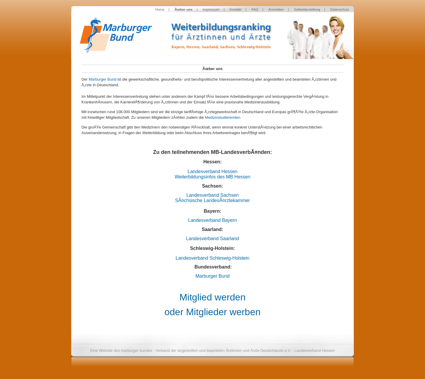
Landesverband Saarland (212, 238)
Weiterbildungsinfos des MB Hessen (213, 176)
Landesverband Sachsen (212, 195)
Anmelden (276, 9)
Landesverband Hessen (212, 171)
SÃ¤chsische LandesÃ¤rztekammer (212, 200)
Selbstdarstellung (307, 9)
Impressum (211, 9)
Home (159, 9)
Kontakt (235, 9)
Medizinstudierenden (222, 117)
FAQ (254, 9)
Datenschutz (339, 9)
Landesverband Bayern (212, 220)
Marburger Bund (102, 79)
